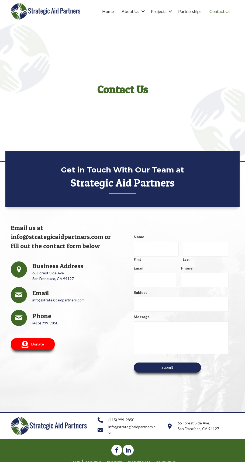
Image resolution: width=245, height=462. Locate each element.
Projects (159, 11)
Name (139, 236)
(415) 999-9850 (45, 323)
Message (142, 310)
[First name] (156, 248)
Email (138, 266)
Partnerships (190, 11)
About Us (130, 11)
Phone (186, 266)
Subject (140, 288)
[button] (33, 344)
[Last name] (205, 248)
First (137, 257)
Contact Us (219, 11)
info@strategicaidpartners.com (57, 237)
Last (186, 257)
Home (108, 11)
